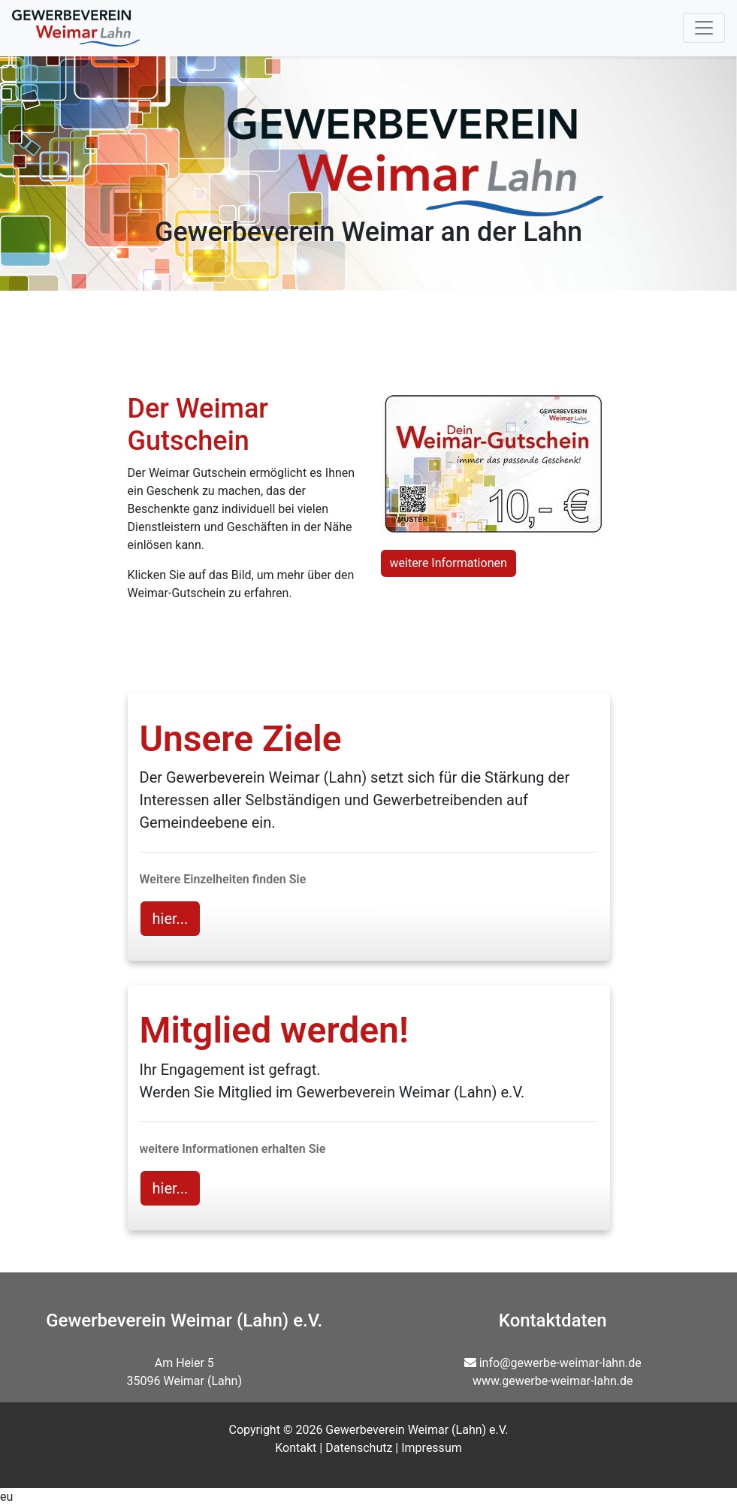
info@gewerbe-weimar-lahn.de (560, 1363)
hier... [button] (171, 919)
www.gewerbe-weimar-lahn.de (553, 1381)
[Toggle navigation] (704, 28)
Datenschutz (358, 1448)
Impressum (431, 1448)
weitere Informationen (448, 563)
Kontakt (295, 1448)
